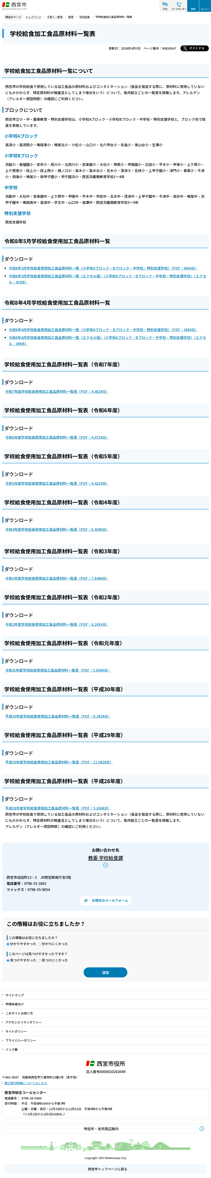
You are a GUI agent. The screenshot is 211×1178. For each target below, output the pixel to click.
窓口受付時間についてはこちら (25, 1083)
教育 (71, 17)
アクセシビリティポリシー (23, 1022)
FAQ (165, 8)
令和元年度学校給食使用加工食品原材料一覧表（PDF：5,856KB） (58, 670)
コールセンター (179, 8)
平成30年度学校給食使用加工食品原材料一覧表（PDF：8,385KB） (58, 716)
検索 (193, 8)
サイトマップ (14, 995)
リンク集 (11, 1049)
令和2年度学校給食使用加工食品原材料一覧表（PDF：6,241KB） (57, 624)
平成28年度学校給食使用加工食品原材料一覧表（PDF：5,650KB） (58, 808)
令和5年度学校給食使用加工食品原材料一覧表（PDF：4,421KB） (57, 483)
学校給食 (84, 17)
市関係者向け (14, 1004)
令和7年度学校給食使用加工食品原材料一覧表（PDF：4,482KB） (57, 391)
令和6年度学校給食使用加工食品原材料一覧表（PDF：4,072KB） (57, 437)
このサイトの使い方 (19, 1013)
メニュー (205, 8)
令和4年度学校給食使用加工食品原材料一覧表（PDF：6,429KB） (57, 529)
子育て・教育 (55, 17)
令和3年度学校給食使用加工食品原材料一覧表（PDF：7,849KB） (57, 578)
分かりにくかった (55, 943)
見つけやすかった (23, 960)
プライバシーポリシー (20, 1040)
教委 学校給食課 (105, 857)
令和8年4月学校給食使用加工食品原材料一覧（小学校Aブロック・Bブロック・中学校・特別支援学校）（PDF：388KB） (103, 329)
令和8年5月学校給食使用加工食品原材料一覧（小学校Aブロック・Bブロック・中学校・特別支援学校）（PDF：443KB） (103, 268)
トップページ (33, 17)
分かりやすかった (23, 943)
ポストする (196, 48)
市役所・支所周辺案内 (101, 1128)
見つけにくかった (55, 960)
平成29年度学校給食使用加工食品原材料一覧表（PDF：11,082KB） (59, 762)
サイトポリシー (16, 1031)
